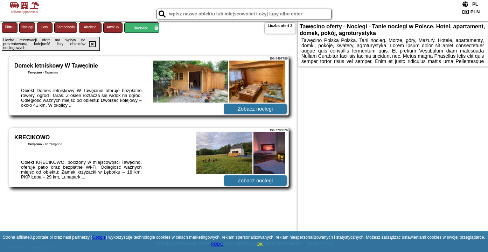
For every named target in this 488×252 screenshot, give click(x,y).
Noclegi (27, 27)
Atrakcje (90, 27)
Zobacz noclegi (255, 109)
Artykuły (113, 27)
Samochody (65, 27)
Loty (44, 27)
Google (99, 237)
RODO (217, 244)
